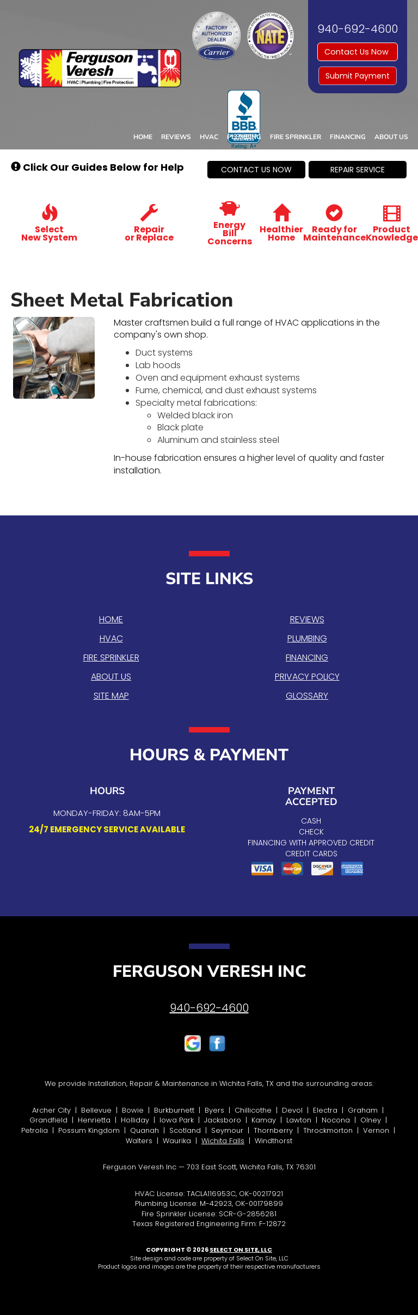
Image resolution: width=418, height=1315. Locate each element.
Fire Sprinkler (295, 137)
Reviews (176, 137)
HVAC (209, 137)
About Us (391, 137)
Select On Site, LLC (241, 1249)
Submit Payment (357, 75)
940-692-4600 (209, 1008)
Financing (348, 137)
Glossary (307, 695)
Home (142, 137)
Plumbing (244, 137)
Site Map (111, 695)
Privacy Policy (307, 676)
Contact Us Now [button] (357, 51)
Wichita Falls (222, 1141)
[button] (256, 169)
